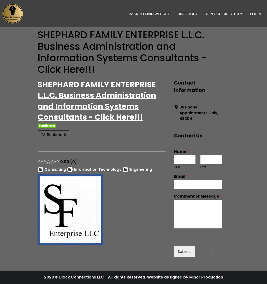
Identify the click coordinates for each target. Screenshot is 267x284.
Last (203, 167)
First (177, 167)
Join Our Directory (224, 14)
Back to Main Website (149, 14)
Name (181, 151)
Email (181, 176)
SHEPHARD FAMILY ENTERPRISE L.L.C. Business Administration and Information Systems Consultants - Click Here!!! (97, 100)
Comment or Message (198, 196)
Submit (184, 251)
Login (255, 14)
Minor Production (206, 277)
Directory (187, 14)
